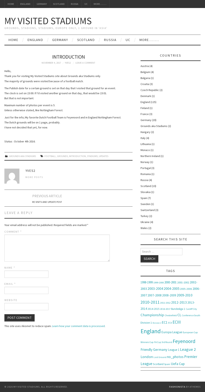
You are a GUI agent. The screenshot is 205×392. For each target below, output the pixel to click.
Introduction (77, 156)
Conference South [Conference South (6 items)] (191, 315)
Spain (144, 198)
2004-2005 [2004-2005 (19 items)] (171, 288)
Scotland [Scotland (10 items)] (158, 364)
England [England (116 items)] (151, 331)
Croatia (145, 84)
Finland (145, 108)
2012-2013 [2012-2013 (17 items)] (179, 302)
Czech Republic (150, 90)
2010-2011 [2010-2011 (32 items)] (150, 302)
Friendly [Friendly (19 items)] (147, 349)
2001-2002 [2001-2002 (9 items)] (183, 282)
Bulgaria (145, 78)
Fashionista (177, 386)
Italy (143, 138)
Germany (42, 3)
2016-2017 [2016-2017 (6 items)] (165, 309)
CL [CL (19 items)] (179, 315)
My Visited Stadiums (48, 21)
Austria (145, 66)
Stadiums (92, 156)
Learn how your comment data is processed (78, 326)
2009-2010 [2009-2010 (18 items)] (184, 295)
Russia (74, 3)
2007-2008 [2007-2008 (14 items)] (155, 295)
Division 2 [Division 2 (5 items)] (157, 323)
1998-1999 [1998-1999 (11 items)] (147, 282)
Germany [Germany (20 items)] (160, 349)
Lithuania (146, 144)
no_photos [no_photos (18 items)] (175, 356)
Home (11, 3)
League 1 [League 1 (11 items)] (173, 350)
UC (85, 3)
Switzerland (148, 210)
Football (50, 156)
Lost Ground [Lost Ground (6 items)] (160, 357)
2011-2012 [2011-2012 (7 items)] (165, 302)
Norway (145, 162)
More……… (100, 3)
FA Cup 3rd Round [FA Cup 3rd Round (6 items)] (163, 342)
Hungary (145, 132)
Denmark (146, 96)
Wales (144, 228)
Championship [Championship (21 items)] (152, 315)
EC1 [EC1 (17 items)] (165, 322)
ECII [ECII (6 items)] (170, 322)
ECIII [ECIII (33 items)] (177, 322)
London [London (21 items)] (147, 356)
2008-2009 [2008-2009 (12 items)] (169, 295)
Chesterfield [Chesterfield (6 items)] (171, 315)
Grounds (62, 156)
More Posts (34, 177)
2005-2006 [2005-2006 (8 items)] (186, 289)
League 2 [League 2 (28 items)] (188, 349)
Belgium (145, 72)
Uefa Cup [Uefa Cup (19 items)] (178, 363)
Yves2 (68, 62)
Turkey (145, 216)
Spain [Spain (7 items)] (167, 364)
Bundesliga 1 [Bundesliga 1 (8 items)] (178, 309)
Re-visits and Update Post (47, 201)
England (25, 3)
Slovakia (146, 192)
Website (10, 300)
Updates (103, 156)
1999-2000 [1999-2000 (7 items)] (158, 282)
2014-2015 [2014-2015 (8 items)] (154, 309)
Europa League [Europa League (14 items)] (171, 332)
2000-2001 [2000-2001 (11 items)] (170, 282)
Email (10, 284)
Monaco (145, 150)
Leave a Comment (85, 62)
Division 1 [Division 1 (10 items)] (146, 322)
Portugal (146, 168)
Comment (13, 231)
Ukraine (145, 222)
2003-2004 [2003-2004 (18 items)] (155, 288)
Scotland (59, 3)
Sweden (145, 204)
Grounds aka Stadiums (22, 156)
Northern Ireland (150, 156)
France (145, 114)
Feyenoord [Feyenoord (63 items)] (184, 341)
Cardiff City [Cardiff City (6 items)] (191, 309)
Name (9, 267)
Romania (146, 174)
